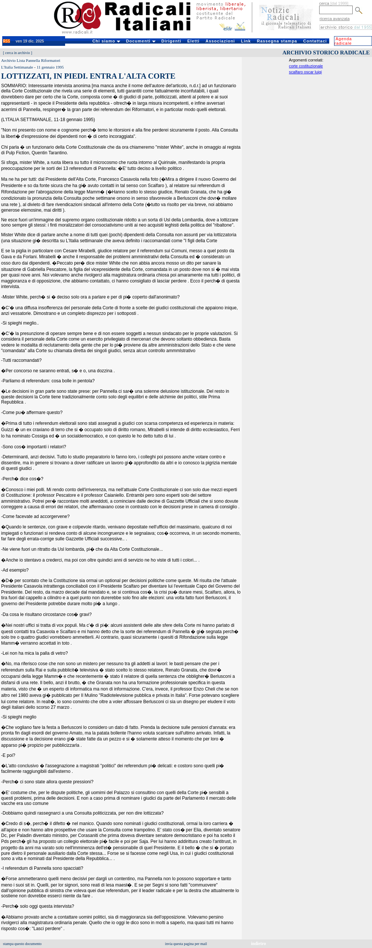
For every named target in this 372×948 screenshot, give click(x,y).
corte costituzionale (306, 66)
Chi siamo (106, 41)
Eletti (193, 41)
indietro (258, 943)
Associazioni (220, 41)
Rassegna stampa (277, 41)
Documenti (140, 41)
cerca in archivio (17, 53)
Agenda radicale (343, 41)
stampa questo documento (22, 944)
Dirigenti (171, 41)
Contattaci (315, 41)
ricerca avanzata (335, 18)
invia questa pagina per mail (186, 944)
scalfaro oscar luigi (305, 72)
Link (246, 41)
